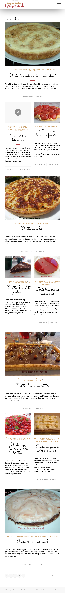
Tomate (55, 126)
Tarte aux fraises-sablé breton (18, 449)
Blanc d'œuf (39, 438)
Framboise (55, 281)
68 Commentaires (13, 321)
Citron (47, 281)
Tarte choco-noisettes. (32, 386)
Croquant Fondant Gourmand (21, 590)
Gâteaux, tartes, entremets (44, 69)
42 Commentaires (12, 169)
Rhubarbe (32, 71)
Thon (49, 126)
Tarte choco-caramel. (32, 541)
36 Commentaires (26, 251)
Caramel (11, 536)
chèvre (34, 223)
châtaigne (22, 126)
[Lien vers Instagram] (58, 589)
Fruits (39, 282)
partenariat (40, 126)
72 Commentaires (42, 322)
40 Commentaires (42, 479)
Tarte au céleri (32, 228)
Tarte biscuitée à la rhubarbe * (32, 76)
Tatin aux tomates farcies (47, 133)
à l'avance (12, 69)
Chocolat (23, 281)
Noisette (37, 380)
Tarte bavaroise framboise (47, 291)
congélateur (14, 128)
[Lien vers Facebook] (55, 589)
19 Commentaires (28, 96)
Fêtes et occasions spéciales (29, 379)
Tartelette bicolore (18, 138)
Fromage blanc (25, 69)
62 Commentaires (40, 164)
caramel (19, 536)
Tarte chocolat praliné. (18, 290)
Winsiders (43, 590)
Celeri (27, 223)
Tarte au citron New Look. (47, 448)
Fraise (18, 438)
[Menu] (57, 4)
